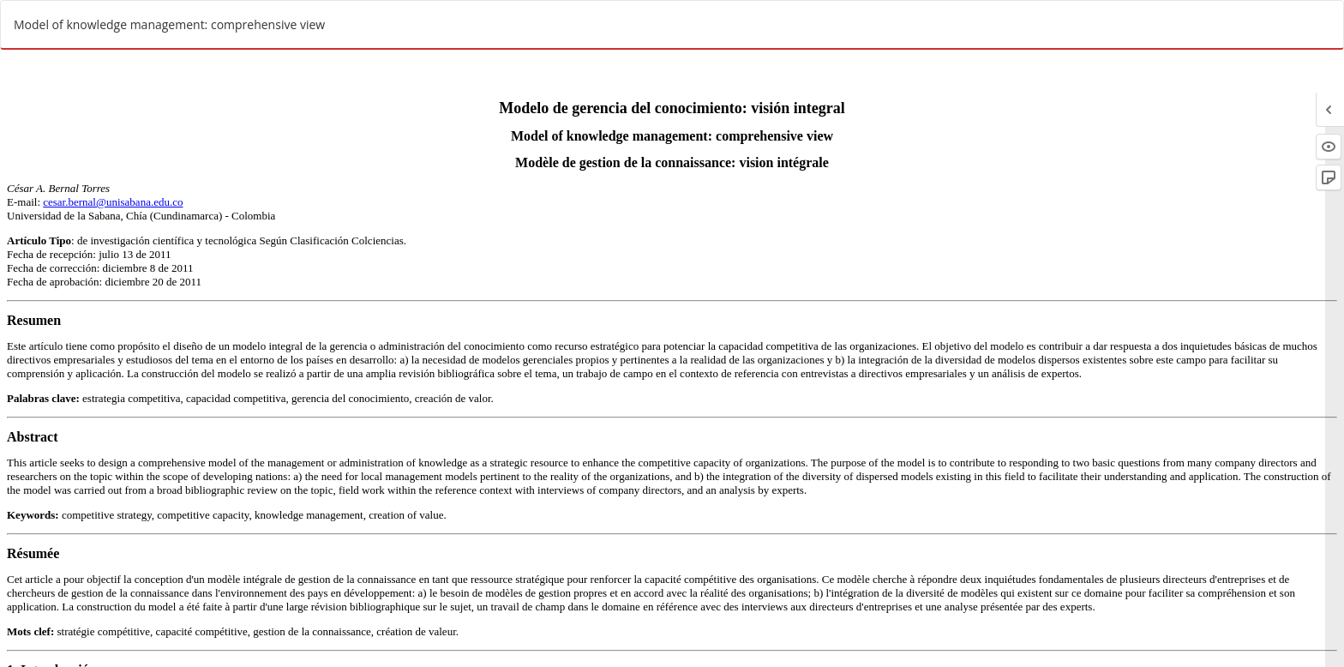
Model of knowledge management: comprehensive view (169, 24)
